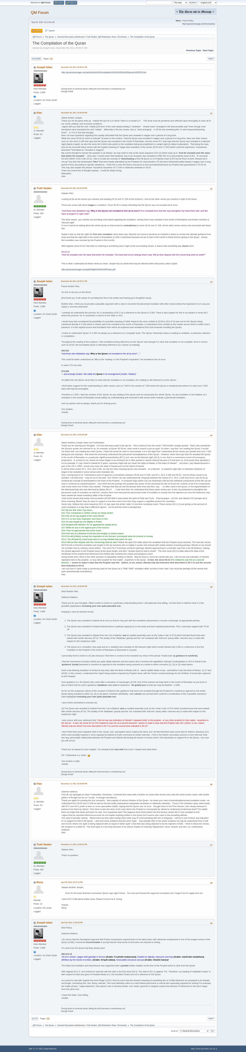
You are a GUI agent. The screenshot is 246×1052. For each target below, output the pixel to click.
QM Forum (40, 12)
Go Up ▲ (213, 1049)
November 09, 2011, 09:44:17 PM (74, 281)
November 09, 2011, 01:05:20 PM (74, 113)
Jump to (174, 1031)
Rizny (39, 882)
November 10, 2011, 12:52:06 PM (74, 586)
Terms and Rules (202, 1049)
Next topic (208, 50)
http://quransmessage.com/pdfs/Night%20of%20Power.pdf (88, 269)
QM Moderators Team (107, 37)
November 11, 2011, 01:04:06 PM (74, 784)
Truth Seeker (91, 37)
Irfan (39, 112)
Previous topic (193, 50)
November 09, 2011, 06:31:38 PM (74, 188)
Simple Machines (50, 1049)
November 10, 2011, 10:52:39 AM (74, 435)
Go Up (34, 1019)
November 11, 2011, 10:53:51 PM (74, 844)
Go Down (36, 59)
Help (192, 1049)
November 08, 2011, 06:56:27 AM (74, 67)
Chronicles (121, 37)
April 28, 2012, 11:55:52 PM (72, 922)
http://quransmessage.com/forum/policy (198, 24)
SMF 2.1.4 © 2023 (36, 1049)
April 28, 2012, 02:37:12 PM (72, 882)
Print (211, 59)
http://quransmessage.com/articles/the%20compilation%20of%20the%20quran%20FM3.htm (103, 72)
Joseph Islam (44, 67)
